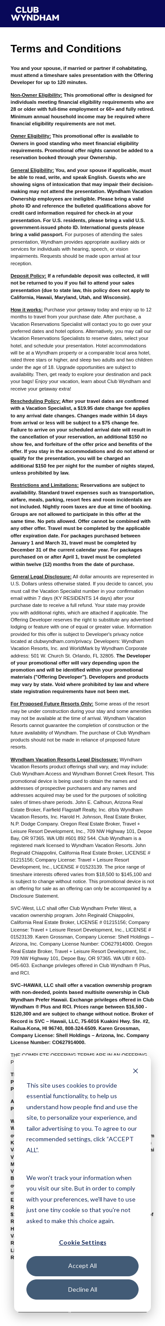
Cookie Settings (82, 1242)
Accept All (82, 1265)
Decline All (82, 1289)
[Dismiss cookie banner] (135, 1071)
